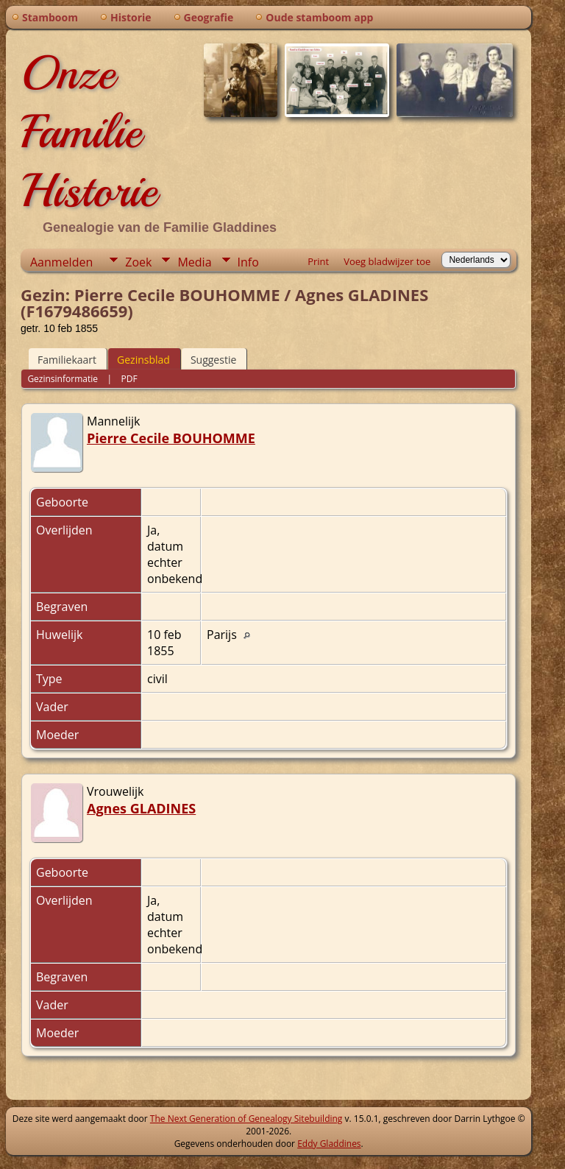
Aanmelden (61, 262)
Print (318, 261)
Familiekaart (67, 360)
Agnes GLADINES (141, 808)
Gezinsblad (143, 360)
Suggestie (213, 360)
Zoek (138, 262)
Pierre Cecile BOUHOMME (171, 438)
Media (194, 262)
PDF (129, 378)
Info (248, 262)
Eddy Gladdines (328, 1143)
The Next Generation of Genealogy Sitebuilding (246, 1118)
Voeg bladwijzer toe (387, 261)
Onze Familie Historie (89, 131)
